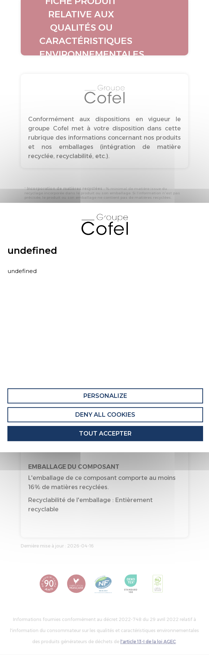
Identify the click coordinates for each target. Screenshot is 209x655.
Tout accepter (105, 433)
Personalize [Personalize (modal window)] (105, 395)
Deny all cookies (105, 414)
